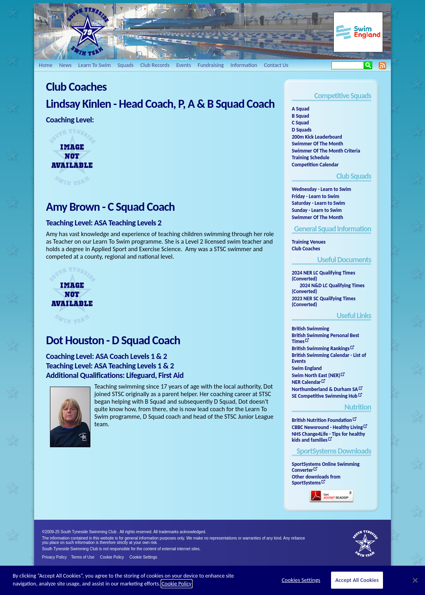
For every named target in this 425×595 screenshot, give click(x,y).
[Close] (415, 580)
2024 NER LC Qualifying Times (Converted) (323, 276)
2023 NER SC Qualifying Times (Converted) (324, 301)
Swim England (307, 368)
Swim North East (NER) (316, 375)
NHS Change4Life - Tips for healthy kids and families (328, 437)
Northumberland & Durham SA (325, 389)
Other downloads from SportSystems (316, 480)
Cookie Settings (143, 557)
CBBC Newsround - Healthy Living (327, 427)
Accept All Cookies (357, 580)
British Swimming (310, 329)
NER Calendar (306, 382)
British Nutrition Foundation (322, 420)
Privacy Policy (54, 557)
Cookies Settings (300, 580)
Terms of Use (82, 557)
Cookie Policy (112, 557)
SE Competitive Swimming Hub (325, 396)
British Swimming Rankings (321, 348)
